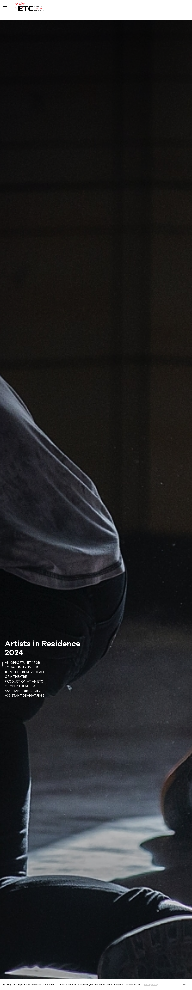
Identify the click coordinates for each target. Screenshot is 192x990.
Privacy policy (151, 984)
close (185, 984)
